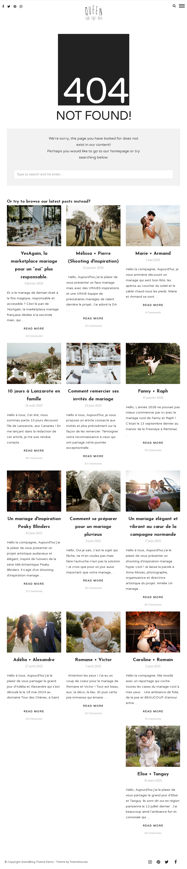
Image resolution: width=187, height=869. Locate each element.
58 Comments (34, 457)
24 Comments (34, 718)
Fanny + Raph (153, 391)
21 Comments (153, 718)
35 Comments (152, 450)
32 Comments (93, 325)
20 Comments (152, 832)
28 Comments (93, 587)
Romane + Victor (93, 659)
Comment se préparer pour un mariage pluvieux (93, 526)
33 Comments (93, 713)
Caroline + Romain (153, 659)
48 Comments (152, 604)
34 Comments (34, 335)
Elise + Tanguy (153, 774)
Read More (153, 304)
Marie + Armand (153, 253)
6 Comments (153, 312)
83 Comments (93, 463)
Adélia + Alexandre (34, 659)
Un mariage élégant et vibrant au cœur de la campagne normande (153, 526)
